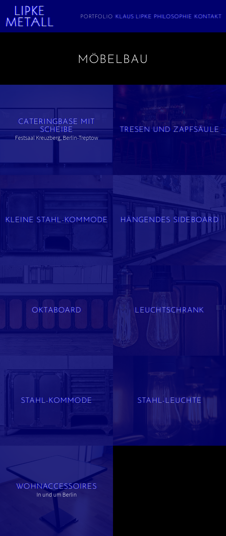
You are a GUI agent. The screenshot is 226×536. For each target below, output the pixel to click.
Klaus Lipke (133, 17)
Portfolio (96, 17)
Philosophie (173, 17)
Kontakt (208, 17)
